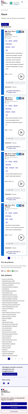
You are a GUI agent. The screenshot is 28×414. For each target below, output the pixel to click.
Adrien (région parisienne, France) (11, 312)
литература (11, 167)
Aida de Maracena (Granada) (10, 324)
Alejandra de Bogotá (7, 353)
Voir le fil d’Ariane (4, 10)
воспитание (8, 47)
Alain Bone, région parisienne (10, 334)
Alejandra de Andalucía (8, 351)
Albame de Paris (6, 338)
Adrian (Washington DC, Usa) (10, 306)
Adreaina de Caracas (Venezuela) (11, 304)
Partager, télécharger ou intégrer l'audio (13, 91)
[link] (5, 258)
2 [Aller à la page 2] (12, 258)
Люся (8, 38)
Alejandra (4, 349)
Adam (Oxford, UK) (7, 293)
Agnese (4, 320)
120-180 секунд (8, 44)
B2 (6, 41)
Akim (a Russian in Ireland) (9, 332)
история (11, 219)
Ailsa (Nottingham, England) (9, 326)
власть (13, 47)
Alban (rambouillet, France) (9, 340)
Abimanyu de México (8, 285)
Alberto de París (6, 347)
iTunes (3, 271)
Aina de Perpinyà (6, 330)
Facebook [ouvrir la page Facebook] (4, 383)
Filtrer (6, 24)
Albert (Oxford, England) (8, 343)
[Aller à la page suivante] (19, 258)
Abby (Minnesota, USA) (8, 281)
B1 (6, 105)
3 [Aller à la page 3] (15, 258)
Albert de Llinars (6, 345)
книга (17, 167)
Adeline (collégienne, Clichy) (9, 298)
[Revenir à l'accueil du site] (5, 392)
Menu (26, 2)
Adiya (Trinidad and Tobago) (9, 302)
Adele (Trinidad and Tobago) (9, 296)
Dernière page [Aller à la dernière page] (22, 258)
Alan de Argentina (7, 336)
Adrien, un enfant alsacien (9, 314)
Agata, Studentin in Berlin (9, 316)
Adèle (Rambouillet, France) (9, 295)
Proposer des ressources (9, 374)
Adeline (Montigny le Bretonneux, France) (13, 300)
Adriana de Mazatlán (7, 308)
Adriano (4, 310)
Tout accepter (14, 403)
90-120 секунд (8, 108)
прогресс (13, 112)
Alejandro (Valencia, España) (9, 355)
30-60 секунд (8, 164)
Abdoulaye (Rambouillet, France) (11, 283)
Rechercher (22, 2)
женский (10, 41)
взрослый (15, 41)
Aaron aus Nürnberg (7, 279)
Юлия (10, 38)
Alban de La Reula (7, 342)
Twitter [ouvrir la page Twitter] (8, 383)
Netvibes (15, 271)
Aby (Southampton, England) (10, 287)
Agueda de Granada (7, 322)
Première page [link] (2, 258)
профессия (8, 112)
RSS (9, 271)
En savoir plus (14, 411)
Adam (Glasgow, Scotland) (9, 291)
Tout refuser (14, 407)
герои (7, 167)
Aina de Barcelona (7, 328)
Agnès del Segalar (7, 318)
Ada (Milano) (5, 289)
